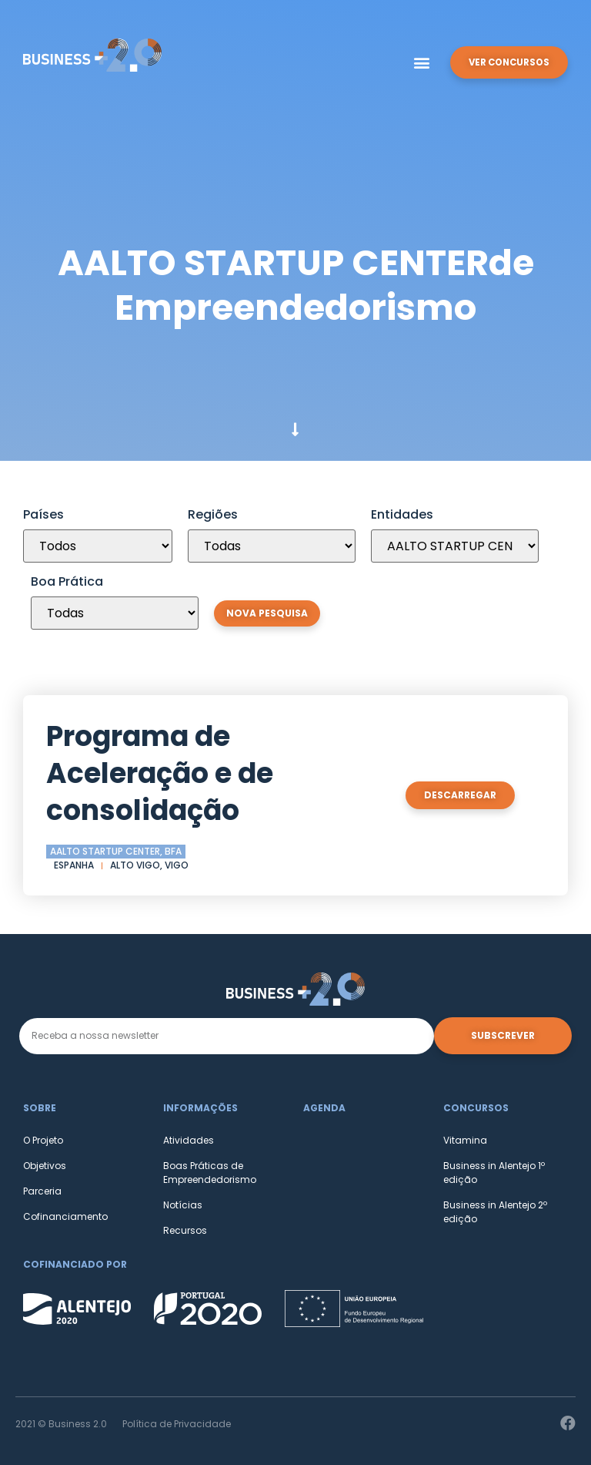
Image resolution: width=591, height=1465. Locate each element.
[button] (416, 63)
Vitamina (465, 1140)
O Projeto (43, 1140)
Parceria (42, 1191)
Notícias (182, 1204)
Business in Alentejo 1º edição (494, 1172)
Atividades (188, 1140)
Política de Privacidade (176, 1423)
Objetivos (44, 1165)
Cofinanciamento (65, 1216)
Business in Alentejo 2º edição (495, 1211)
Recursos (185, 1230)
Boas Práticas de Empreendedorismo (209, 1172)
